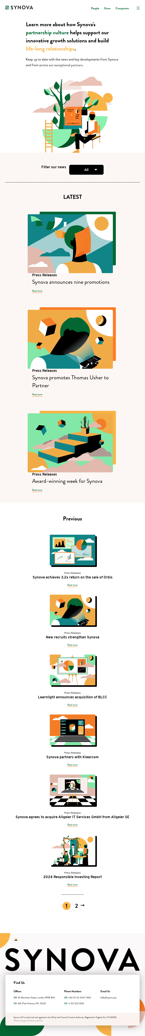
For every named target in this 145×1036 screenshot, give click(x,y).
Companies (122, 8)
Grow (107, 8)
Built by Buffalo (36, 1020)
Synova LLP (18, 1017)
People (95, 8)
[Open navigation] (138, 8)
